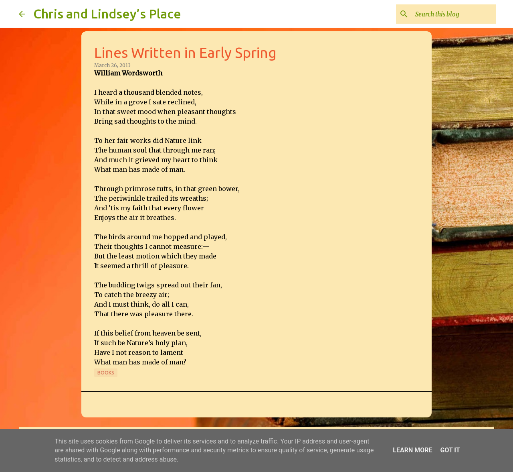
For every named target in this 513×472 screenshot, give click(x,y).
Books (105, 372)
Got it (450, 450)
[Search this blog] (454, 14)
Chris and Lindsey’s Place (107, 13)
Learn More (412, 450)
